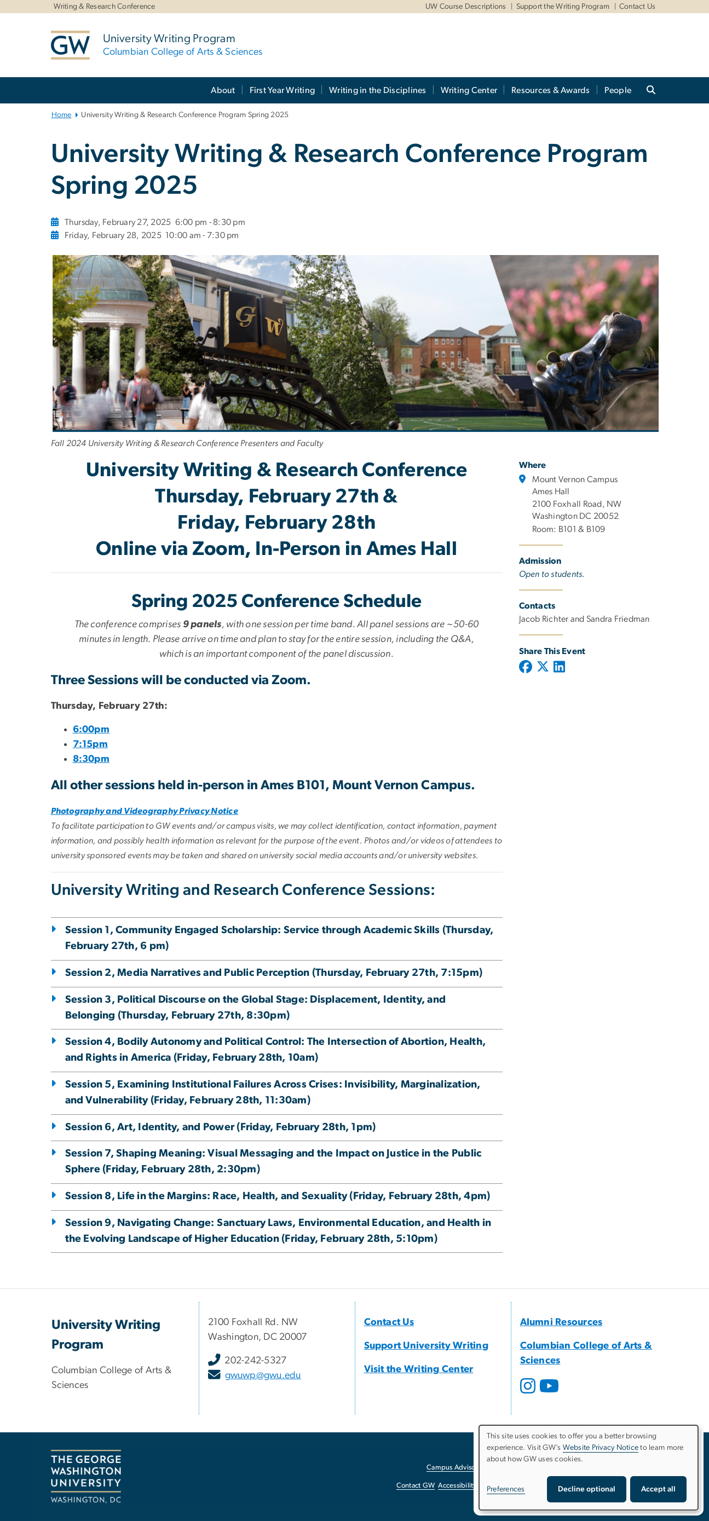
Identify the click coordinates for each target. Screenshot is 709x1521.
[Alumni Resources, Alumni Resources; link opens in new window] (561, 1322)
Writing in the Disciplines (377, 90)
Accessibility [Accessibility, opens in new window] (457, 1485)
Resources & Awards (550, 90)
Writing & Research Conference (104, 6)
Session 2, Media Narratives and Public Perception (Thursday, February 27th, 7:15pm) (274, 973)
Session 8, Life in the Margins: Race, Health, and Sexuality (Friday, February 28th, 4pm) (278, 1196)
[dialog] (588, 1467)
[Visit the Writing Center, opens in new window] (419, 1369)
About (223, 90)
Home (61, 115)
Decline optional (586, 1489)
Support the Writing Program (563, 6)
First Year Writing (282, 90)
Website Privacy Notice (601, 1447)
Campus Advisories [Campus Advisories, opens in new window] (456, 1467)
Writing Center (469, 90)
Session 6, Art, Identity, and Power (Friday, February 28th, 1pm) (220, 1127)
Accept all (658, 1489)
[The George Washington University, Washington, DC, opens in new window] (86, 1476)
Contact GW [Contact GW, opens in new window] (415, 1485)
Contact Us (637, 6)
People (618, 90)
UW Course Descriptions (465, 6)
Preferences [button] (506, 1489)
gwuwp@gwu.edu (263, 1375)
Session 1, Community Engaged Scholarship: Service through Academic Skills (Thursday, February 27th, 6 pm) (279, 938)
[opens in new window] (529, 1394)
